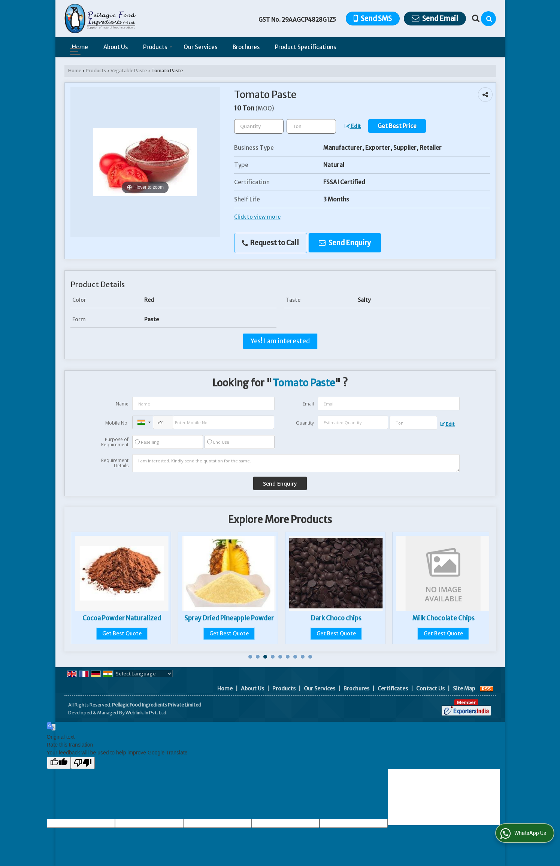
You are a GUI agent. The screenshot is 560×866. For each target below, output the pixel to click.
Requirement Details (114, 463)
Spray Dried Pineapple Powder (336, 618)
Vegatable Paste (129, 70)
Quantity (305, 423)
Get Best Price (397, 126)
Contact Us (430, 688)
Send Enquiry (345, 242)
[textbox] (311, 126)
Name (122, 404)
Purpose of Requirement (114, 442)
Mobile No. (116, 423)
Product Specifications (305, 47)
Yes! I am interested (280, 341)
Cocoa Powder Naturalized (229, 618)
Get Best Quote (122, 633)
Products (158, 47)
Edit (353, 126)
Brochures (246, 47)
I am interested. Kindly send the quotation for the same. (296, 463)
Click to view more (257, 216)
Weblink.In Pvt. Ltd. (146, 712)
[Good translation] (59, 763)
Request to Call (270, 242)
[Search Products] (474, 18)
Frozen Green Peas (121, 618)
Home (80, 47)
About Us (115, 47)
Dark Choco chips (443, 618)
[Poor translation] (83, 763)
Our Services (200, 47)
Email (308, 404)
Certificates (393, 688)
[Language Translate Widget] (143, 674)
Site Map (464, 688)
